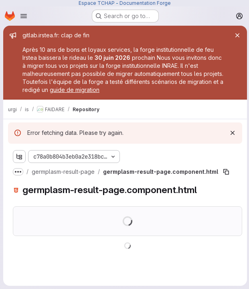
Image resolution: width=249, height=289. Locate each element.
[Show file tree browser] (19, 156)
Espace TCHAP (97, 3)
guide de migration (74, 89)
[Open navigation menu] (23, 16)
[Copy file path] (226, 171)
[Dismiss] (231, 133)
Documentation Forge (145, 3)
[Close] (236, 35)
